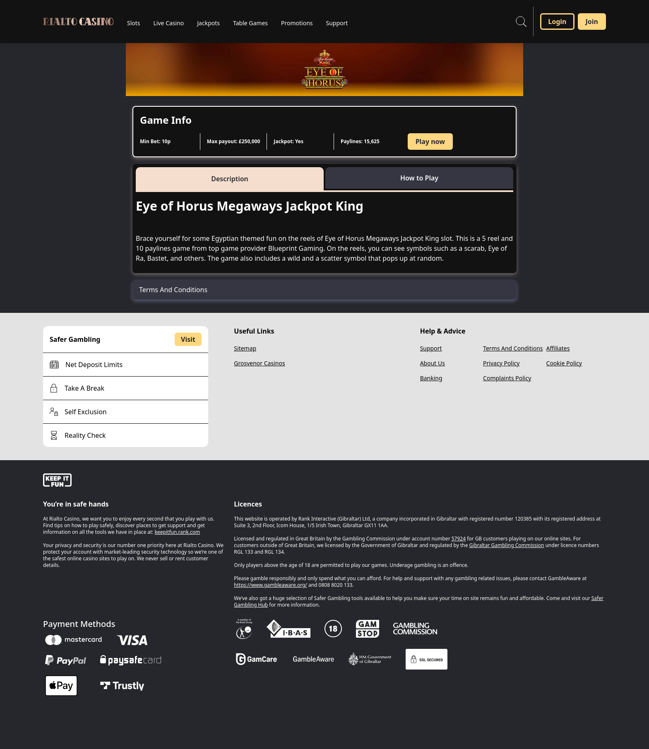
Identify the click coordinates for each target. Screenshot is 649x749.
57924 (459, 538)
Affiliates (558, 348)
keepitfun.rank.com (177, 531)
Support (431, 348)
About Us (432, 363)
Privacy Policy (501, 363)
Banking (431, 378)
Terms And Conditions (513, 348)
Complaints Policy (507, 378)
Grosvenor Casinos (259, 363)
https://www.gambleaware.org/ (270, 584)
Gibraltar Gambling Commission (506, 545)
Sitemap (245, 348)
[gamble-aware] (133, 481)
